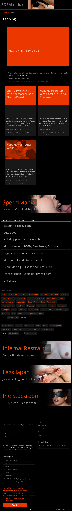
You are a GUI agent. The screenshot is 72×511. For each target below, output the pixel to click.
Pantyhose (33, 309)
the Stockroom (21, 395)
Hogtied (51, 129)
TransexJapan (47, 329)
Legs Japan (16, 372)
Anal (4, 294)
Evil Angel (29, 325)
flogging (52, 132)
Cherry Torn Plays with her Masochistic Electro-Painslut (20, 94)
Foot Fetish (41, 306)
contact (6, 430)
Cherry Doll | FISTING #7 (23, 51)
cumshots (21, 302)
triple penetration (35, 313)
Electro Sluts (10, 129)
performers (31, 333)
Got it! (15, 505)
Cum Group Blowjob (55, 298)
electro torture (17, 132)
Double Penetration (48, 302)
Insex (45, 325)
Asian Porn (13, 294)
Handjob (5, 309)
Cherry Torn (9, 132)
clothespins (17, 81)
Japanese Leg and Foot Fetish (22, 379)
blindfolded (33, 294)
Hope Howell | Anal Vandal (19, 146)
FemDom (20, 306)
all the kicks (13, 317)
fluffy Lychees (42, 426)
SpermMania (19, 202)
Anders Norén (65, 509)
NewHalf (22, 309)
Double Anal (33, 302)
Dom (16, 78)
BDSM (23, 294)
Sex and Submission (21, 180)
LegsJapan (6, 329)
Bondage (11, 78)
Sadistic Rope (21, 78)
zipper (46, 81)
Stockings (21, 313)
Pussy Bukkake (46, 309)
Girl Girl (40, 432)
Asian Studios (7, 325)
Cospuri (19, 325)
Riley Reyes (29, 132)
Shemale (5, 313)
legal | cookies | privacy (11, 433)
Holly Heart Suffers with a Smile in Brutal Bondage (53, 94)
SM (20, 129)
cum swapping (8, 302)
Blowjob (44, 294)
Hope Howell (14, 183)
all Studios (13, 333)
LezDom (16, 129)
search (6, 436)
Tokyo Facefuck (33, 329)
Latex (14, 309)
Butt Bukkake (7, 298)
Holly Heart (58, 132)
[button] (52, 4)
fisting (23, 81)
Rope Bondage (29, 81)
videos (27, 78)
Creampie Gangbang (36, 298)
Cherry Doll (11, 81)
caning (40, 132)
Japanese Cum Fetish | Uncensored (26, 209)
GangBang (62, 306)
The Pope (36, 81)
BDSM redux (12, 4)
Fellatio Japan (55, 325)
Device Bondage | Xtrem (19, 355)
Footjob (52, 306)
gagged (24, 132)
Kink (38, 325)
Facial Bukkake (8, 306)
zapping (42, 81)
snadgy (40, 435)
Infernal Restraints (26, 348)
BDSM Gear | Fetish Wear (19, 403)
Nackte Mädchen (43, 429)
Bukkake (64, 294)
